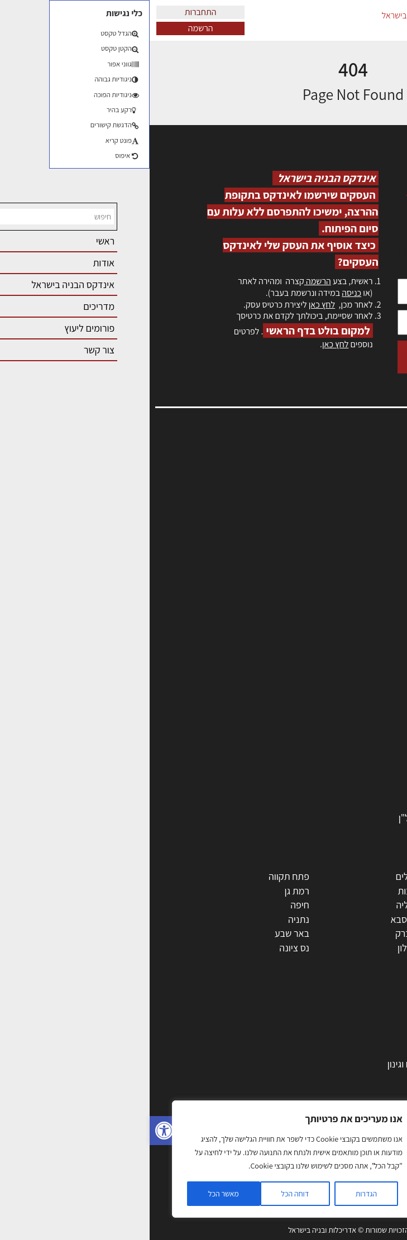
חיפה (150, 904)
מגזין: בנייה (374, 578)
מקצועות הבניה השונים (346, 731)
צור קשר (379, 554)
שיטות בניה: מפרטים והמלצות (334, 1192)
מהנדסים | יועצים (357, 688)
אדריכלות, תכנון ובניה (354, 469)
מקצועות (372, 674)
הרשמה (51, 28)
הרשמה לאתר (369, 530)
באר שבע (142, 933)
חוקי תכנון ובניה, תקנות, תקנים (332, 1092)
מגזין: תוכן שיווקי (364, 590)
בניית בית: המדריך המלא (342, 1049)
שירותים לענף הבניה (351, 788)
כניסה (202, 293)
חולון (380, 904)
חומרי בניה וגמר (360, 746)
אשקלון (261, 947)
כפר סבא (257, 919)
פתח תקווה (139, 876)
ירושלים (260, 876)
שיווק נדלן (370, 1178)
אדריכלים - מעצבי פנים (346, 660)
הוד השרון (371, 933)
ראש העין (372, 962)
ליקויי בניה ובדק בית (352, 1106)
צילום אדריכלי (363, 1163)
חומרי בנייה (368, 1078)
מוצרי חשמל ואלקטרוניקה (341, 774)
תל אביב (373, 876)
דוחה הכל (145, 1194)
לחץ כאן (172, 304)
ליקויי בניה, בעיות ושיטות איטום (338, 493)
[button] (14, 1130)
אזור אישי (377, 517)
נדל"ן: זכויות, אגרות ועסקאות (335, 1120)
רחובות (261, 890)
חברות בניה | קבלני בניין (345, 717)
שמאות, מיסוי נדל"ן (359, 481)
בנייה (379, 1035)
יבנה (266, 962)
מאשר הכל (74, 1194)
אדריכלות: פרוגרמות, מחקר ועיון (330, 1020)
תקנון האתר (373, 602)
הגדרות (216, 1194)
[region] (145, 1159)
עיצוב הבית (368, 1135)
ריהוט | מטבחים (360, 760)
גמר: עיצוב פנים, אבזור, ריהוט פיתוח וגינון (313, 1063)
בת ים (378, 947)
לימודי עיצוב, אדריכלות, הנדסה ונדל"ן (319, 817)
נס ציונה (145, 947)
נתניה (149, 919)
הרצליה (260, 904)
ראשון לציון (369, 890)
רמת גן (147, 890)
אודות (384, 566)
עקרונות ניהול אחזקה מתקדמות (330, 1149)
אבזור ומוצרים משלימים (345, 803)
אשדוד (377, 919)
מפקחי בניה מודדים (352, 703)
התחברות (51, 12)
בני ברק (260, 933)
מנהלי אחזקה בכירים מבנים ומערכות (326, 506)
